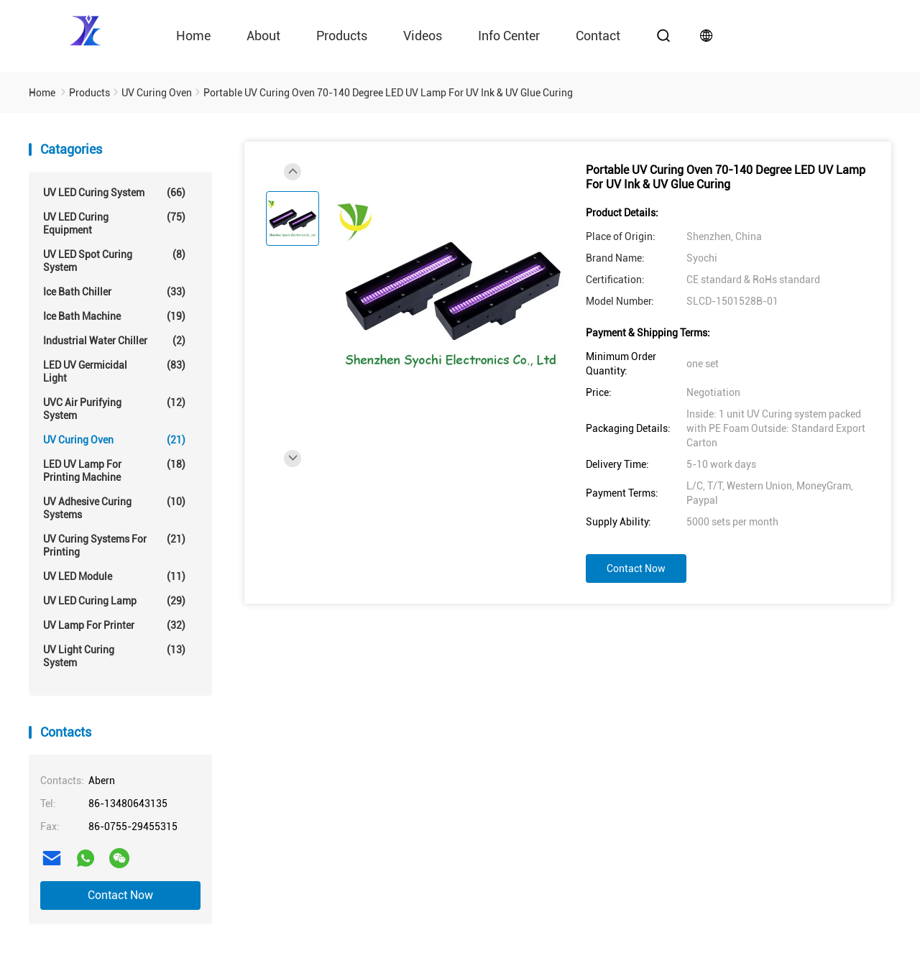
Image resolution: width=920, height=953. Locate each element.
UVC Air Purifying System (114, 408)
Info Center (509, 35)
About (263, 35)
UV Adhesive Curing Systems (114, 507)
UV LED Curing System (114, 192)
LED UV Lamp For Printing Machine (114, 470)
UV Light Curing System (114, 655)
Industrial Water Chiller (114, 340)
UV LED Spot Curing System (114, 260)
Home (193, 35)
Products (341, 35)
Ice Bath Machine (114, 316)
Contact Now (120, 895)
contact (598, 35)
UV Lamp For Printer (114, 625)
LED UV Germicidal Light (114, 371)
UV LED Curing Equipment (114, 223)
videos (422, 35)
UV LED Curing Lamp (114, 600)
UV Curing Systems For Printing (114, 545)
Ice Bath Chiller (114, 291)
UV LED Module (114, 576)
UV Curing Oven (114, 439)
